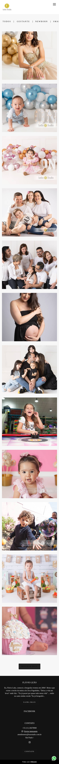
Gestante (23, 21)
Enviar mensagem (30, 731)
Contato (29, 751)
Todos (7, 21)
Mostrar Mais (29, 666)
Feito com (29, 762)
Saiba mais (29, 702)
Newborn (41, 21)
